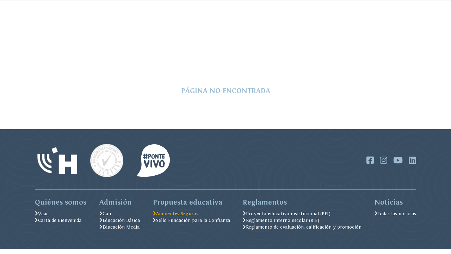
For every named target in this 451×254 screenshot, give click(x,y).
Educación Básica (119, 220)
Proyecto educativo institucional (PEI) (286, 213)
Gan (105, 213)
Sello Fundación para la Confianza (191, 220)
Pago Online (93, 7)
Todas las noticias (395, 213)
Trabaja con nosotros (278, 7)
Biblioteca (237, 7)
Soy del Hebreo (83, 47)
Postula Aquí (392, 47)
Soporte (317, 7)
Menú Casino (180, 7)
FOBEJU (121, 7)
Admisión (48, 47)
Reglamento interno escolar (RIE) (281, 220)
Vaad (42, 213)
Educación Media (119, 227)
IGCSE (346, 7)
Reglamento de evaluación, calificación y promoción (302, 227)
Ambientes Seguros (277, 47)
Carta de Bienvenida (58, 220)
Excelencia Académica (218, 47)
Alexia (213, 7)
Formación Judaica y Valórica (146, 47)
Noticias (145, 7)
